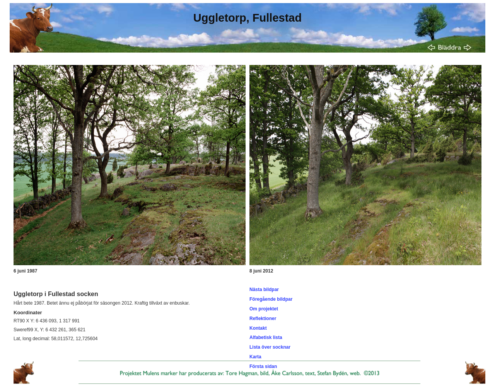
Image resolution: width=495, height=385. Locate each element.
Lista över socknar (269, 347)
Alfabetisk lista (265, 337)
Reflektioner (262, 318)
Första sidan (263, 366)
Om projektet (263, 309)
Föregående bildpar (270, 299)
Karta (255, 356)
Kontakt (258, 328)
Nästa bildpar (264, 289)
